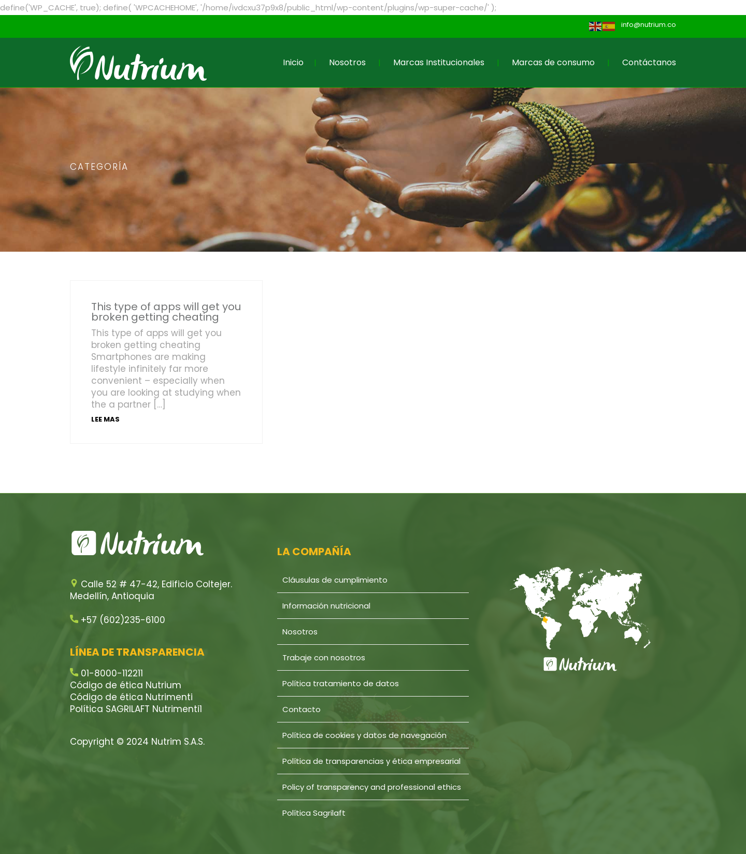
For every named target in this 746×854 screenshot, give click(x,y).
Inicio (293, 62)
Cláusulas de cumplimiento (335, 579)
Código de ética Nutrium (125, 685)
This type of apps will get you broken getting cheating (166, 311)
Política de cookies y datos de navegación (364, 735)
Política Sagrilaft (314, 812)
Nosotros (347, 62)
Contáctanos (649, 62)
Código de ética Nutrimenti (131, 697)
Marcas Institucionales (438, 62)
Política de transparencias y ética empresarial (371, 761)
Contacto (301, 709)
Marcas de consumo (553, 62)
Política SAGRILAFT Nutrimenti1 (136, 709)
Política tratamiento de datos (340, 683)
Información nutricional (326, 605)
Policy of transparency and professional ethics (371, 786)
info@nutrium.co (648, 25)
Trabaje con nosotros (323, 657)
